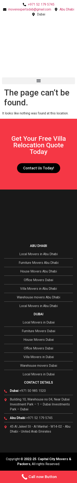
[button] (38, 80)
